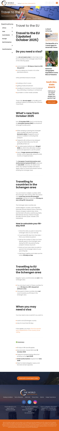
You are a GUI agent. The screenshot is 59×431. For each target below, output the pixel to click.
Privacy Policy (35, 397)
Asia (3, 31)
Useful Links (27, 397)
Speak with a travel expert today (28, 378)
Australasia (6, 35)
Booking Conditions (8, 397)
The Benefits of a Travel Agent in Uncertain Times (51, 45)
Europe (4, 38)
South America (7, 49)
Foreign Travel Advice (51, 397)
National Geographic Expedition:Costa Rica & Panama (51, 72)
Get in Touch (51, 102)
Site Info (42, 397)
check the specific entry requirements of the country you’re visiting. (28, 330)
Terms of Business (19, 397)
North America (6, 42)
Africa (4, 28)
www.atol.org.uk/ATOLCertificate (44, 427)
